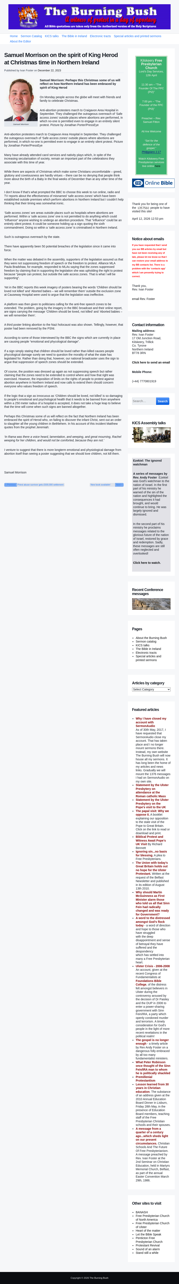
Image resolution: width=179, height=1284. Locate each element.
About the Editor (20, 41)
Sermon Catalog (31, 36)
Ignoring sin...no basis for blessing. (151, 853)
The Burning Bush (99, 1278)
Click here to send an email (151, 362)
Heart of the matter (148, 1230)
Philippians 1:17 (151, 151)
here (157, 166)
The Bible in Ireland (74, 36)
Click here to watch (146, 562)
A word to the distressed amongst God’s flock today (153, 921)
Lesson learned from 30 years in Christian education (152, 1088)
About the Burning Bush (151, 638)
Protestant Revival (148, 1245)
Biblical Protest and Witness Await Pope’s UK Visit (151, 840)
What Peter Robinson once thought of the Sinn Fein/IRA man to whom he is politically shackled (153, 1067)
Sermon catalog (146, 641)
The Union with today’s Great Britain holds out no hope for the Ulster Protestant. (152, 868)
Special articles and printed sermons (137, 36)
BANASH (142, 1212)
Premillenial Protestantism (145, 1078)
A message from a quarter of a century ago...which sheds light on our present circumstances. (152, 1136)
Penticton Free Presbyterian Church (149, 1239)
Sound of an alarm (148, 1249)
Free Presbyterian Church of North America (152, 1217)
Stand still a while (147, 1252)
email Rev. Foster (143, 299)
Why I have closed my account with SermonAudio (151, 722)
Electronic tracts (100, 36)
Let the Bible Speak (148, 1234)
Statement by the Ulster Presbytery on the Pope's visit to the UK (152, 803)
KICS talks (52, 36)
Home (14, 36)
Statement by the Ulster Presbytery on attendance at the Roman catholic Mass (152, 790)
